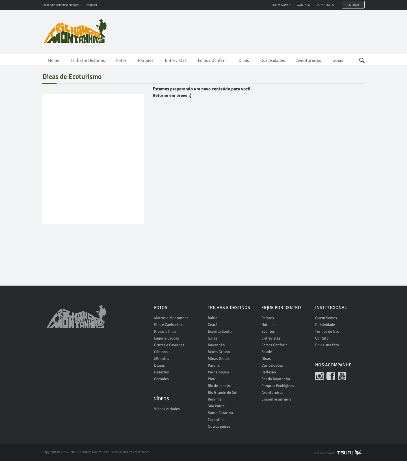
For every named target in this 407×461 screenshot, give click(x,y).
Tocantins (216, 419)
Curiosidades (272, 60)
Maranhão (216, 345)
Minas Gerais (219, 358)
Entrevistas (176, 60)
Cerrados (161, 379)
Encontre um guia (276, 399)
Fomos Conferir (212, 60)
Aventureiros (308, 60)
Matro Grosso (219, 351)
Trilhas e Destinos (88, 60)
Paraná (214, 365)
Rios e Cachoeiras (168, 324)
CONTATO (303, 4)
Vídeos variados (167, 408)
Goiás (212, 338)
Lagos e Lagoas (166, 338)
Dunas (159, 365)
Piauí (212, 379)
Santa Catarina (220, 412)
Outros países (219, 426)
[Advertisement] (262, 31)
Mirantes (161, 358)
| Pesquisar (88, 4)
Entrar (353, 4)
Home (53, 60)
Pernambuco (218, 372)
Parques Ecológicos (277, 385)
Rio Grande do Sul (222, 392)
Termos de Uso (327, 331)
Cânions (161, 351)
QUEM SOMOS (281, 4)
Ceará (212, 324)
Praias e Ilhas (165, 331)
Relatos (267, 318)
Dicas (244, 60)
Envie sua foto (327, 345)
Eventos (268, 331)
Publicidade (325, 324)
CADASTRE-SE (325, 4)
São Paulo (216, 406)
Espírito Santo (219, 331)
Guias (337, 60)
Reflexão (268, 372)
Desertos (161, 372)
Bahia (212, 318)
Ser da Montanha (275, 379)
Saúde (266, 351)
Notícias (268, 324)
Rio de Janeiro (219, 385)
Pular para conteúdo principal (60, 4)
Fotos (121, 60)
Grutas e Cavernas (169, 345)
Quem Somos (326, 318)
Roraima (215, 399)
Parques (145, 60)
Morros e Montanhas (171, 318)
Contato (321, 338)
